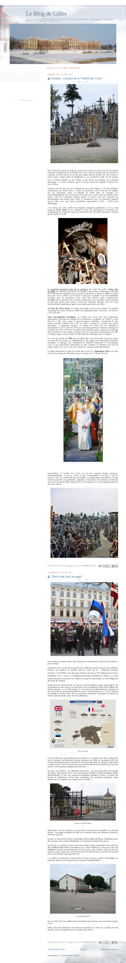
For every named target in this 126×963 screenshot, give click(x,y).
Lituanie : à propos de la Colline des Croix (76, 78)
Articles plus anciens (109, 949)
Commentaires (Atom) (69, 955)
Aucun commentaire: (85, 566)
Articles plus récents (56, 949)
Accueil (82, 949)
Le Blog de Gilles (46, 13)
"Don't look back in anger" (67, 576)
